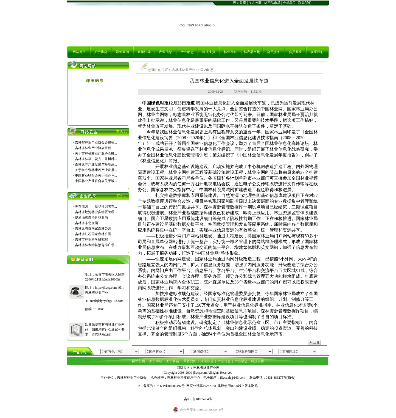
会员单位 (289, 3)
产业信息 (165, 52)
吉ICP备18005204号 (198, 399)
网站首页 (79, 52)
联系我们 (304, 3)
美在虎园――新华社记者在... (96, 206)
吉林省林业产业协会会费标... (96, 142)
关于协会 (100, 52)
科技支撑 (208, 52)
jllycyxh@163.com (232, 378)
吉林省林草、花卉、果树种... (96, 159)
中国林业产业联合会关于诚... (96, 181)
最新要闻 (122, 52)
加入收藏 (255, 3)
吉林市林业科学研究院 (91, 239)
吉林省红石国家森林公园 (93, 234)
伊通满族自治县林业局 (91, 217)
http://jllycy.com (106, 288)
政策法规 (144, 52)
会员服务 (273, 52)
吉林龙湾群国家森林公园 (93, 228)
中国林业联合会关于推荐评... (96, 175)
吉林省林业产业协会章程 (93, 148)
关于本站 (155, 361)
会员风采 (295, 52)
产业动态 (187, 52)
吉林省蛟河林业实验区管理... (96, 212)
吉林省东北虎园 (86, 223)
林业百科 (230, 52)
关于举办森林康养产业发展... (96, 170)
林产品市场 (272, 3)
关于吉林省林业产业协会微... (96, 153)
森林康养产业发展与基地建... (96, 164)
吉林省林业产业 (183, 70)
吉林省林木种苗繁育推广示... (96, 245)
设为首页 (239, 3)
